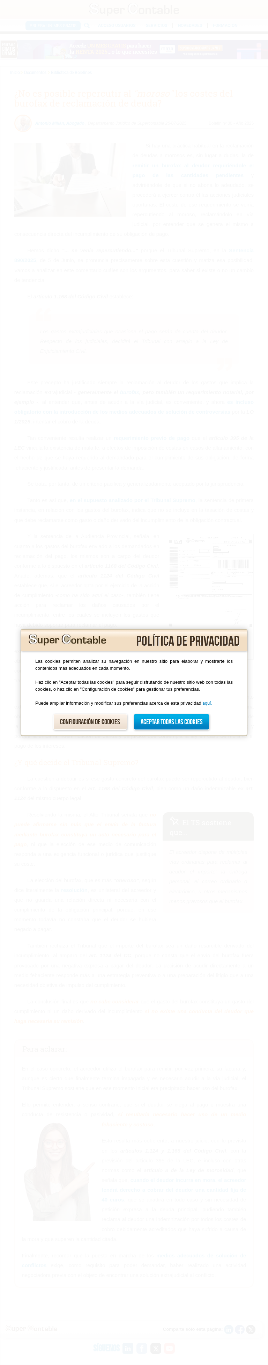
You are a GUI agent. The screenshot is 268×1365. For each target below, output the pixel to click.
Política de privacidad (188, 641)
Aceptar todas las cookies (172, 722)
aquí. (207, 703)
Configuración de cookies (90, 722)
